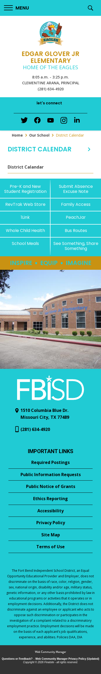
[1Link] (25, 217)
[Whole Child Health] (25, 230)
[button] (16, 8)
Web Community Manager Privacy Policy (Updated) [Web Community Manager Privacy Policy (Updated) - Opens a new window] (67, 658)
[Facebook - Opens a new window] (37, 121)
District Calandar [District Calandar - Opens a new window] (26, 167)
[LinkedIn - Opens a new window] (76, 121)
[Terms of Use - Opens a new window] (50, 547)
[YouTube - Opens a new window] (50, 121)
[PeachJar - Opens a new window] (75, 217)
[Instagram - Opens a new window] (63, 122)
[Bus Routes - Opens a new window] (75, 230)
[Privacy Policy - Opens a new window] (50, 523)
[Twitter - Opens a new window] (24, 121)
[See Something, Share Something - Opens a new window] (75, 246)
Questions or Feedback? (17, 658)
